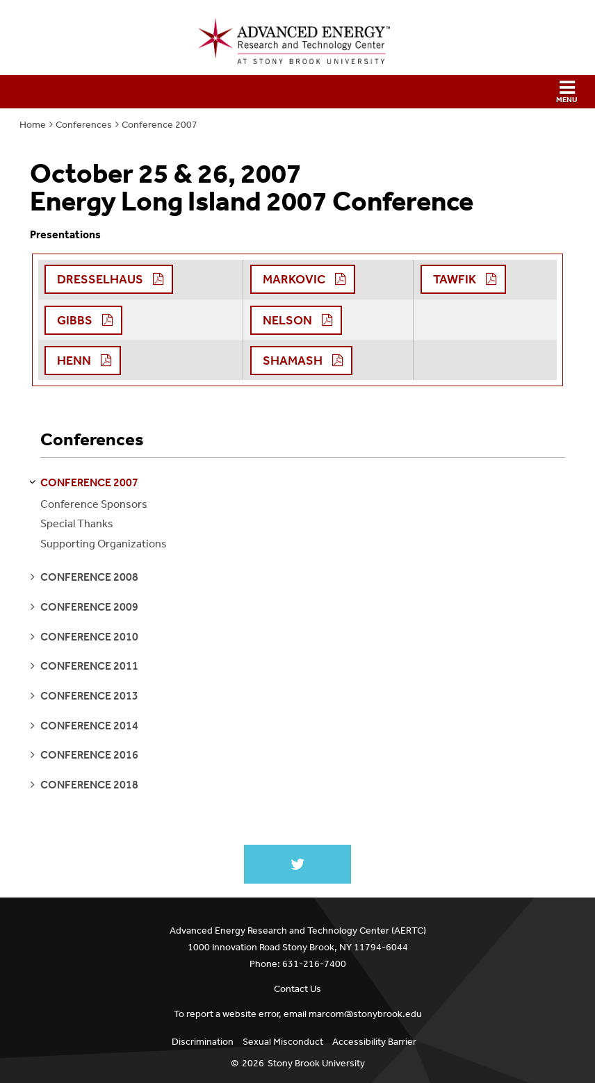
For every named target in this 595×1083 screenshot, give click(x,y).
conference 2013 (89, 695)
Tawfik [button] (454, 279)
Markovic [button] (294, 279)
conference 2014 (89, 725)
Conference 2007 (159, 125)
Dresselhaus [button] (100, 279)
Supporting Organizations (103, 543)
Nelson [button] (287, 320)
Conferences (84, 125)
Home (32, 125)
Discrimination (203, 1042)
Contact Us (297, 989)
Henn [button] (74, 360)
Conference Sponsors (93, 504)
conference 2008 (89, 577)
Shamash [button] (293, 360)
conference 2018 (89, 784)
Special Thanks (76, 523)
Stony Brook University (316, 1063)
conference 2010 (89, 636)
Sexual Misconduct (283, 1042)
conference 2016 (89, 754)
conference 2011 (89, 665)
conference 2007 (89, 482)
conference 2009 (89, 606)
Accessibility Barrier (374, 1042)
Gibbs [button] (74, 320)
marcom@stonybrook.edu (365, 1014)
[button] (297, 91)
